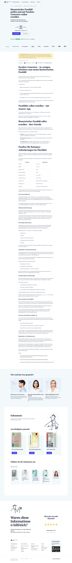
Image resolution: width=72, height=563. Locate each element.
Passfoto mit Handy (34, 549)
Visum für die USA (45, 294)
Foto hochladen (16, 33)
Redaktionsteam (43, 548)
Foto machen (25, 33)
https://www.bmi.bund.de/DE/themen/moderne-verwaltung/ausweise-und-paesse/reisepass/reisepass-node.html (37, 362)
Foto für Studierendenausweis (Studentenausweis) (46, 480)
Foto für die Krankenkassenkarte (25, 479)
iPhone (42, 116)
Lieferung (22, 551)
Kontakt (42, 550)
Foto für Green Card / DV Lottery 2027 (15, 479)
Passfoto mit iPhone (34, 548)
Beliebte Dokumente (14, 466)
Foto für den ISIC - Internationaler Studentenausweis (36, 480)
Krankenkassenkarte (14, 547)
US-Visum (12, 550)
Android (47, 116)
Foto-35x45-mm (13, 548)
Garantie (22, 549)
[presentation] (36, 281)
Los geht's (15, 452)
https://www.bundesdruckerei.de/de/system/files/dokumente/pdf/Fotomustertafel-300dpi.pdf (34, 359)
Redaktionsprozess (44, 547)
